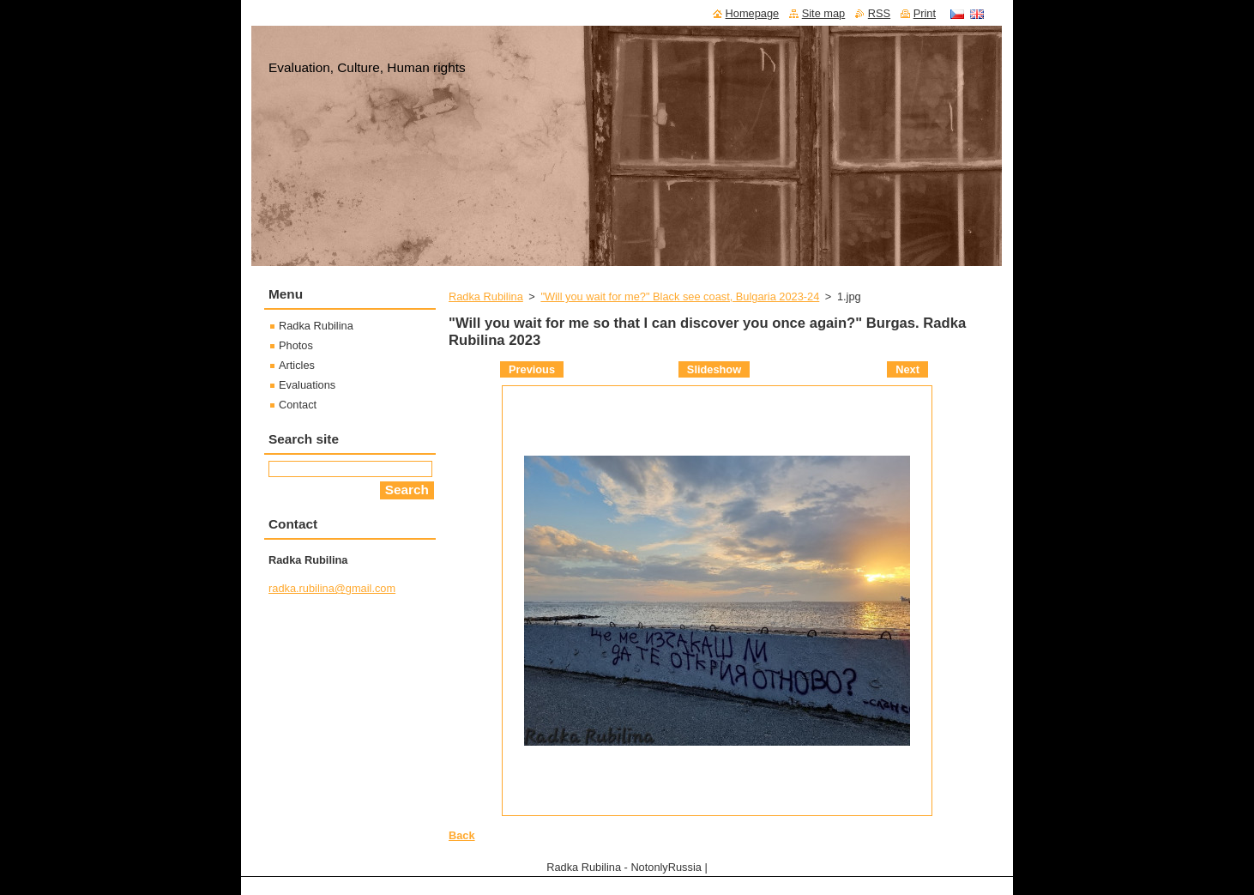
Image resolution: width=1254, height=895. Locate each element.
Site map (824, 13)
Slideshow (714, 369)
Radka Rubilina (486, 296)
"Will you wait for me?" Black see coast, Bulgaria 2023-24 (679, 296)
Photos (296, 345)
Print (924, 13)
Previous (532, 369)
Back (462, 835)
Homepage (753, 13)
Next (907, 369)
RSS (879, 13)
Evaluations (307, 384)
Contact (298, 404)
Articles (297, 365)
